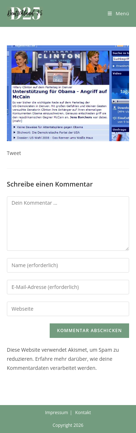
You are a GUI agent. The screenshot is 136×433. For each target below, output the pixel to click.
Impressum (56, 412)
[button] (25, 13)
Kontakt (83, 412)
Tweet (14, 153)
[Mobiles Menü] (118, 13)
